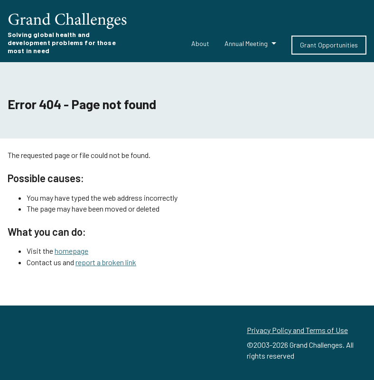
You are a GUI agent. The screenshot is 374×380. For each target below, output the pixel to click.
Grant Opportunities (329, 45)
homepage (71, 250)
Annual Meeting (246, 43)
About (200, 43)
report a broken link (105, 262)
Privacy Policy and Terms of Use (297, 329)
